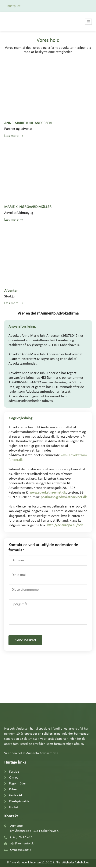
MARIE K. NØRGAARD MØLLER (27, 207)
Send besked (25, 640)
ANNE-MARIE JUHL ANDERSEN (28, 123)
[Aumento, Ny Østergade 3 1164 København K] (48, 680)
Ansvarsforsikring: (22, 327)
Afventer (11, 291)
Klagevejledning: (20, 418)
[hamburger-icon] (88, 22)
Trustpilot (13, 6)
